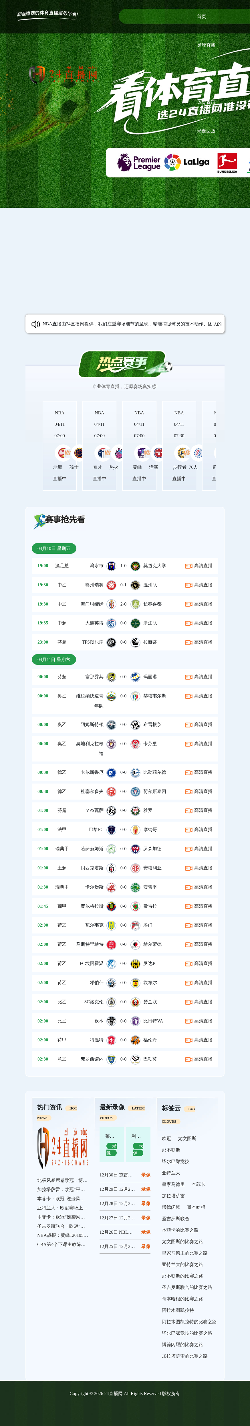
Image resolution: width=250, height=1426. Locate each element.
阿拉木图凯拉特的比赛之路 (189, 1321)
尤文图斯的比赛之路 (182, 1241)
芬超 (62, 642)
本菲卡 (198, 1184)
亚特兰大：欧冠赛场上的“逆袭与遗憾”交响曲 (82, 1207)
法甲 (62, 829)
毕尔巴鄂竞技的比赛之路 (187, 1333)
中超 (62, 622)
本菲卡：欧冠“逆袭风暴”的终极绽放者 (75, 1217)
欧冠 (166, 1138)
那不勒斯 (171, 1150)
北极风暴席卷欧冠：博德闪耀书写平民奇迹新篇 (85, 1180)
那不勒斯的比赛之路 (182, 1275)
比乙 (62, 1001)
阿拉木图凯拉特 (178, 1310)
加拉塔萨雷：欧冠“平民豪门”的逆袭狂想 (78, 1189)
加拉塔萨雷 (173, 1195)
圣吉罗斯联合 (175, 1218)
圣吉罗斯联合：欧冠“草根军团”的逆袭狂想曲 (82, 1226)
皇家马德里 (173, 1184)
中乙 (62, 584)
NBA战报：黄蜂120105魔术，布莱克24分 (78, 1235)
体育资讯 (206, 102)
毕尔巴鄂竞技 (175, 1161)
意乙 (62, 1059)
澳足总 (62, 565)
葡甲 (62, 906)
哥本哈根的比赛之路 (182, 1298)
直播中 (60, 478)
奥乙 (62, 695)
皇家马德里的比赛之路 (185, 1253)
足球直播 (206, 45)
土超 (62, 867)
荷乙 (62, 925)
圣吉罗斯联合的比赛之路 (187, 1287)
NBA (60, 412)
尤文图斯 (187, 1138)
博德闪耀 (171, 1207)
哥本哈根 (196, 1207)
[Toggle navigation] (147, 75)
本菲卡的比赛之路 (180, 1230)
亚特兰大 (171, 1172)
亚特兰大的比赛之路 (182, 1264)
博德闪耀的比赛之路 (182, 1344)
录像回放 (206, 130)
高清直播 (199, 565)
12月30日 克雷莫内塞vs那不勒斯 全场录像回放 (146, 1174)
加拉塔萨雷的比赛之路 (185, 1356)
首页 (201, 16)
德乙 (62, 772)
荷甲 (62, 1039)
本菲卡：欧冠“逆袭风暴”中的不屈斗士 (75, 1198)
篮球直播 (206, 73)
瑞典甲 (62, 848)
